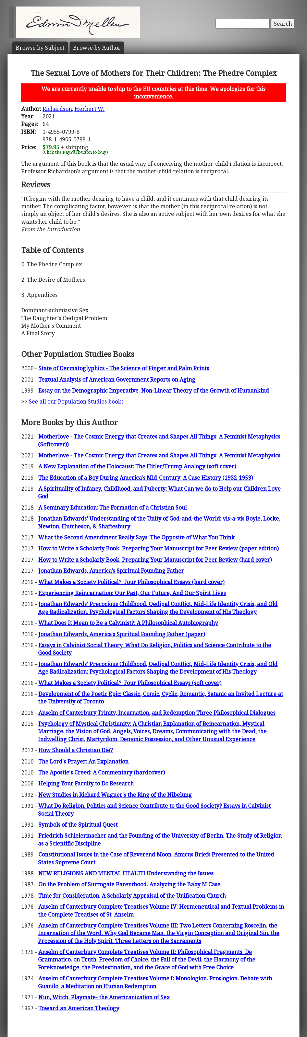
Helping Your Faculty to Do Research (86, 783)
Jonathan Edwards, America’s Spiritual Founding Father (111, 570)
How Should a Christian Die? (75, 750)
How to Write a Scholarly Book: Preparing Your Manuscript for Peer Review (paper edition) (158, 548)
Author (97, 47)
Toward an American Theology (78, 1008)
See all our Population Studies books (76, 401)
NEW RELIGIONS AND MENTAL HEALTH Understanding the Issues (125, 873)
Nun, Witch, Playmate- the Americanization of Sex (104, 997)
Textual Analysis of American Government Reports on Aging (116, 379)
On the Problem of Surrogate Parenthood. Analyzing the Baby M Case (129, 884)
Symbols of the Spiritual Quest (78, 824)
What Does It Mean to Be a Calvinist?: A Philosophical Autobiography (128, 623)
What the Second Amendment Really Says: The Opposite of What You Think (136, 537)
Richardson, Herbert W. (73, 109)
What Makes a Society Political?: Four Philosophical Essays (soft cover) (129, 683)
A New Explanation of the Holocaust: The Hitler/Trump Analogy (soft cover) (137, 466)
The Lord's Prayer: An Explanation (83, 761)
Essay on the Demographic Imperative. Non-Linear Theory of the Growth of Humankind (153, 390)
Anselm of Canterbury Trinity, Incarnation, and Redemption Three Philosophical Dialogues (156, 712)
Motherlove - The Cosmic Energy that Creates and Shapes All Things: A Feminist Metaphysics (159, 455)
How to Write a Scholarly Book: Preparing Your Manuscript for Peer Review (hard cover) (155, 559)
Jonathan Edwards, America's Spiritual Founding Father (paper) (121, 634)
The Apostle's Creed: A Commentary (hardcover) (101, 772)
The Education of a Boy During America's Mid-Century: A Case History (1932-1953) (145, 477)
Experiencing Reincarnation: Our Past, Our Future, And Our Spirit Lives (132, 593)
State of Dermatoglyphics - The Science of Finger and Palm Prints (123, 368)
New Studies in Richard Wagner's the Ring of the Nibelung (115, 795)
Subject (40, 47)
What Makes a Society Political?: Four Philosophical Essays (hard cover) (131, 582)
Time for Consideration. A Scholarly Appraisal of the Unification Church (132, 895)
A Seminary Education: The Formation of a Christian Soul (112, 507)
